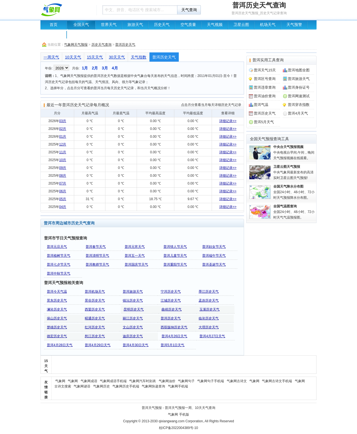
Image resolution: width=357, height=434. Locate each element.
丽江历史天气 (133, 318)
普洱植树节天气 (58, 256)
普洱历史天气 (125, 45)
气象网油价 (167, 381)
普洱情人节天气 (175, 247)
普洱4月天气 (298, 113)
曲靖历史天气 (171, 309)
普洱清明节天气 (97, 256)
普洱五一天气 (135, 256)
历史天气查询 (101, 45)
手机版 (184, 414)
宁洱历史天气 (171, 292)
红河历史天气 (95, 327)
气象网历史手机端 (125, 386)
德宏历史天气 (57, 336)
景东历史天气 (57, 300)
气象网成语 (89, 381)
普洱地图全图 (299, 70)
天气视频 (215, 25)
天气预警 (294, 25)
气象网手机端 (178, 386)
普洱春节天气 (96, 247)
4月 (115, 68)
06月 (62, 191)
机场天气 (268, 25)
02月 (62, 129)
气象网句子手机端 (210, 381)
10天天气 (73, 57)
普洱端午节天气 (214, 256)
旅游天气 (135, 25)
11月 (62, 152)
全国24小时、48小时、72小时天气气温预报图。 (294, 211)
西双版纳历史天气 (174, 327)
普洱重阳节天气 (175, 264)
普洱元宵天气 (135, 247)
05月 (62, 199)
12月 (62, 144)
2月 (95, 68)
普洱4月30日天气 (135, 345)
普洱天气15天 (265, 70)
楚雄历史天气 (57, 327)
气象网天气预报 (76, 45)
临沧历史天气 (209, 318)
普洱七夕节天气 (58, 264)
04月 (62, 207)
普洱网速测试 (299, 96)
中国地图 (53, 34)
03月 (62, 121)
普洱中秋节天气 (58, 273)
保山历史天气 (57, 318)
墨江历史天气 (209, 292)
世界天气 (109, 25)
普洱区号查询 (265, 79)
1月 (85, 68)
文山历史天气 (133, 327)
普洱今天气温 (57, 292)
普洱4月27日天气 (212, 336)
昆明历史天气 (134, 309)
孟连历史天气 (209, 300)
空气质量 (188, 25)
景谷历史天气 (95, 300)
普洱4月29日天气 (97, 345)
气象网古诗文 (237, 381)
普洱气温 (261, 105)
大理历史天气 (209, 327)
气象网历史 (101, 386)
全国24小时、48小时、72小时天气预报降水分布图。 (294, 192)
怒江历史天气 (95, 336)
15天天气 (95, 57)
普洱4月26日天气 (174, 336)
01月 (62, 137)
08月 (62, 176)
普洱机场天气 (95, 292)
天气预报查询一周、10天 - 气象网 (66, 10)
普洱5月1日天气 (172, 345)
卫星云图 (241, 25)
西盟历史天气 (95, 309)
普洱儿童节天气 (175, 256)
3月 (105, 68)
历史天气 (162, 25)
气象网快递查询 (153, 386)
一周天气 (51, 57)
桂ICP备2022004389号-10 (178, 428)
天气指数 (138, 57)
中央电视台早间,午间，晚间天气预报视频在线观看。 (293, 152)
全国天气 (81, 25)
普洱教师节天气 (97, 264)
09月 (62, 168)
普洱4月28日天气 (60, 345)
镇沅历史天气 (133, 300)
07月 (62, 183)
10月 (62, 160)
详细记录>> (228, 121)
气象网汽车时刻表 (142, 381)
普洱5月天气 (264, 122)
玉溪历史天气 (209, 309)
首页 (53, 25)
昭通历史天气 (95, 318)
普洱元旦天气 (57, 247)
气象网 (60, 381)
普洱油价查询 (265, 96)
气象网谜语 (82, 386)
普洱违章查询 (265, 87)
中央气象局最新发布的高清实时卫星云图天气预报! (293, 172)
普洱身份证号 (299, 87)
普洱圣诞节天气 (214, 264)
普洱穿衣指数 (299, 105)
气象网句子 (186, 381)
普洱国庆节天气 (136, 264)
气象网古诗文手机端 (277, 381)
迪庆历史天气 (133, 336)
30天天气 (117, 57)
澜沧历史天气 (57, 309)
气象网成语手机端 (113, 381)
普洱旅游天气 (133, 292)
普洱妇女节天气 (214, 247)
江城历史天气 (171, 300)
